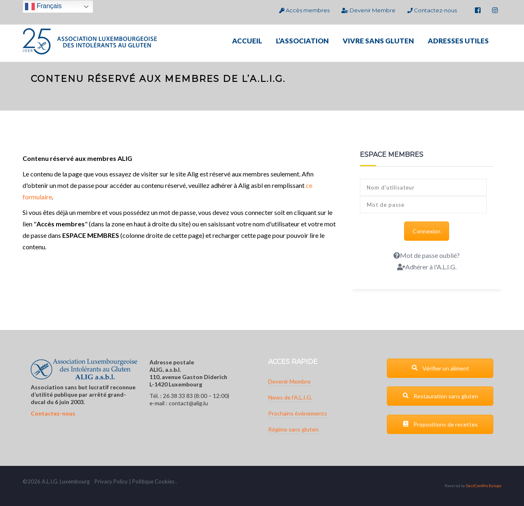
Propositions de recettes (440, 424)
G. (56, 481)
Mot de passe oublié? (426, 255)
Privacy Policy (111, 481)
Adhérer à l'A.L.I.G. (426, 267)
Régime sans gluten (293, 429)
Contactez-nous (432, 10)
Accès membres (304, 10)
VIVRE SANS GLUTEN (378, 40)
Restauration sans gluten (440, 396)
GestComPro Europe (483, 485)
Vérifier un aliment (440, 368)
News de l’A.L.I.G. (290, 397)
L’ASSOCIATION (302, 40)
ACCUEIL (247, 40)
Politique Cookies (153, 481)
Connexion (426, 231)
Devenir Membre (368, 10)
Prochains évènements (297, 413)
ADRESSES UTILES (458, 40)
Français (43, 6)
